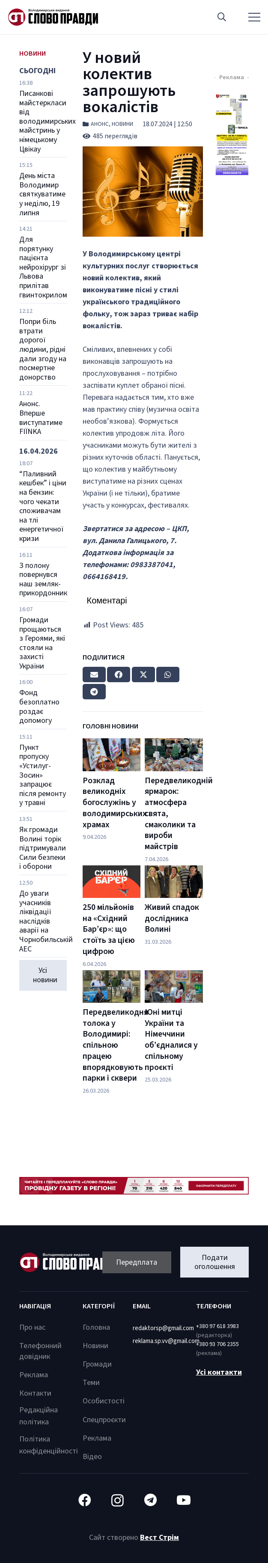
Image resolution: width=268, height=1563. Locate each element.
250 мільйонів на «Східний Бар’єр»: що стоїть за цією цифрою (109, 929)
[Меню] (254, 17)
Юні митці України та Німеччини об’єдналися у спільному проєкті (171, 1039)
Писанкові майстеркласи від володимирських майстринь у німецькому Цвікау (47, 121)
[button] (221, 17)
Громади (97, 1364)
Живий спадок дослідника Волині (172, 918)
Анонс (100, 124)
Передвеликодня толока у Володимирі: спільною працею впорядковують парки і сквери (115, 1045)
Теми (91, 1382)
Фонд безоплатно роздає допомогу (39, 706)
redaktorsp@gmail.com (163, 1328)
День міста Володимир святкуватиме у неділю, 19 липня (42, 194)
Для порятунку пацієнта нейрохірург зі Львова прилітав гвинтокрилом (43, 267)
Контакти (35, 1393)
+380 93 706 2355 (217, 1344)
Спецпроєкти (104, 1419)
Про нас (32, 1327)
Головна (96, 1327)
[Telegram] (150, 1500)
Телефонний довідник (40, 1351)
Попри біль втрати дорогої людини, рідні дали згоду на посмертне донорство (42, 349)
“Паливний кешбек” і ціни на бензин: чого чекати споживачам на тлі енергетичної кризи (42, 506)
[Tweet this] (143, 674)
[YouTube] (183, 1500)
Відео (92, 1456)
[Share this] (118, 674)
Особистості (104, 1401)
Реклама (33, 1375)
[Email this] (94, 674)
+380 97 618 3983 (217, 1326)
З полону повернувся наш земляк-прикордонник (43, 579)
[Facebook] (84, 1500)
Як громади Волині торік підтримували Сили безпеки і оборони (42, 848)
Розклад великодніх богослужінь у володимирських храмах (115, 803)
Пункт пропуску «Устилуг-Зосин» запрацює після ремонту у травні (42, 775)
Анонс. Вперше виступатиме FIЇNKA (41, 417)
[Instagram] (117, 1500)
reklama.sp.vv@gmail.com (166, 1341)
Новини (122, 124)
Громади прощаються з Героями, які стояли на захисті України (42, 643)
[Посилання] (53, 17)
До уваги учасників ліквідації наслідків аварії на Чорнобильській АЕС (46, 921)
